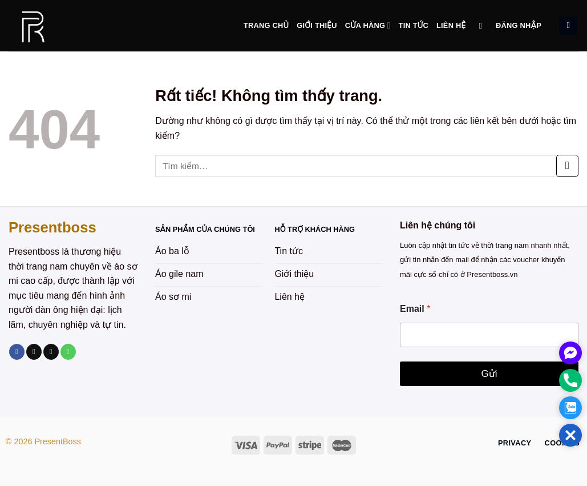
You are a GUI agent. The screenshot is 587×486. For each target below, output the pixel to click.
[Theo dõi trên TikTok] (34, 352)
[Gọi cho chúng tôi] (68, 352)
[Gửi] (567, 166)
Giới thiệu (317, 25)
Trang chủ (266, 25)
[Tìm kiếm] (483, 26)
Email (415, 309)
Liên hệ (450, 25)
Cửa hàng (368, 25)
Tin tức (413, 25)
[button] (570, 435)
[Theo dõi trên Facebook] (17, 352)
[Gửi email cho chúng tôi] (51, 352)
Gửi (489, 373)
